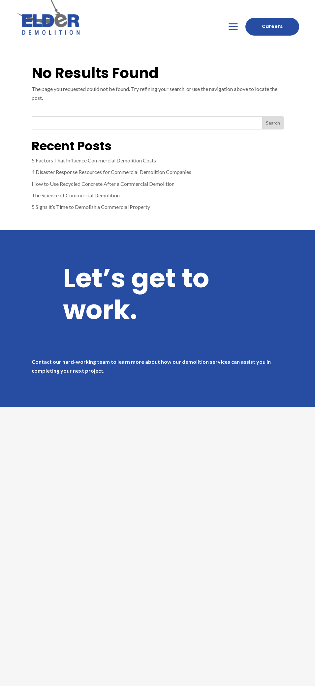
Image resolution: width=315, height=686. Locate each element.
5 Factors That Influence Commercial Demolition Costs (94, 160)
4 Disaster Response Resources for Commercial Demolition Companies (111, 172)
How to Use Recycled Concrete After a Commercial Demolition (103, 184)
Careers (272, 26)
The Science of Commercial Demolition (76, 195)
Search (273, 123)
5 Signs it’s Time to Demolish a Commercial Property (91, 207)
